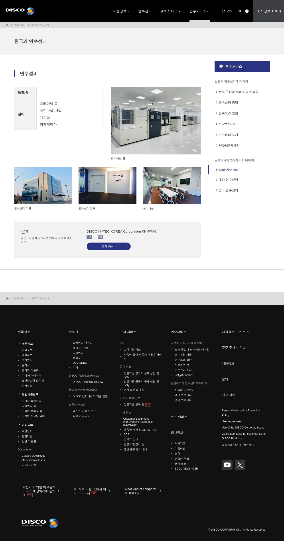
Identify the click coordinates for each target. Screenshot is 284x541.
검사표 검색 (131, 439)
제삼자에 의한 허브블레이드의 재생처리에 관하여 (38, 491)
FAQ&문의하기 (229, 145)
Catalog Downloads (33, 455)
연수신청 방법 (228, 102)
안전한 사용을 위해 (33, 416)
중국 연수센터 (228, 190)
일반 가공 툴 (29, 441)
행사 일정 (181, 463)
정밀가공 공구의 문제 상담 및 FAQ (141, 383)
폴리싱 (77, 357)
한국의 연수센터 (40, 25)
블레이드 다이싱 (82, 342)
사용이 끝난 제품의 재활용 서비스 (143, 356)
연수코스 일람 (228, 113)
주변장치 (27, 431)
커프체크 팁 (29, 464)
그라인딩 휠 (29, 405)
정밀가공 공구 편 (134, 404)
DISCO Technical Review (88, 381)
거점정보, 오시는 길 (236, 332)
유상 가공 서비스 (83, 416)
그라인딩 (78, 352)
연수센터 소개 (228, 134)
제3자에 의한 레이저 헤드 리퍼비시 (89, 491)
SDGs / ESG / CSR (186, 468)
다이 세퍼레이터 (31, 375)
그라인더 (27, 360)
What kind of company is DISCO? (140, 491)
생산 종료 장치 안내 (136, 449)
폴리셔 (26, 365)
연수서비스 (197, 11)
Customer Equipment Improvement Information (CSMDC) (138, 421)
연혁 (177, 453)
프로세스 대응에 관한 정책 (238, 444)
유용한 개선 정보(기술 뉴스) (141, 429)
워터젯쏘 (27, 385)
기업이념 (180, 448)
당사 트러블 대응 (134, 389)
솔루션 (143, 11)
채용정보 (228, 363)
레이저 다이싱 (81, 347)
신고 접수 (228, 395)
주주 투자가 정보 (234, 347)
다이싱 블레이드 (31, 400)
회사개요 (180, 443)
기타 (75, 367)
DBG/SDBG (80, 362)
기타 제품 (28, 424)
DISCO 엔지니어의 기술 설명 (90, 396)
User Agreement (231, 421)
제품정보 (120, 11)
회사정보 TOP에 (269, 11)
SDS (126, 434)
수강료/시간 (227, 124)
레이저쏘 (27, 355)
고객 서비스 (169, 11)
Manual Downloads (33, 460)
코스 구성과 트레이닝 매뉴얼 (239, 91)
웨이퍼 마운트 (30, 370)
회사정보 (177, 432)
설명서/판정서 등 (134, 444)
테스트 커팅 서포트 (84, 411)
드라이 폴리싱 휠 (32, 411)
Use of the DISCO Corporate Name (243, 427)
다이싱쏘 (27, 349)
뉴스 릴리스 (179, 417)
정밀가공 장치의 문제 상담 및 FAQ (141, 375)
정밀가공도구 (30, 394)
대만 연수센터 (228, 179)
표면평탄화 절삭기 (33, 380)
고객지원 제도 (132, 349)
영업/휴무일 (182, 458)
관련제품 (27, 436)
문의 (226, 11)
